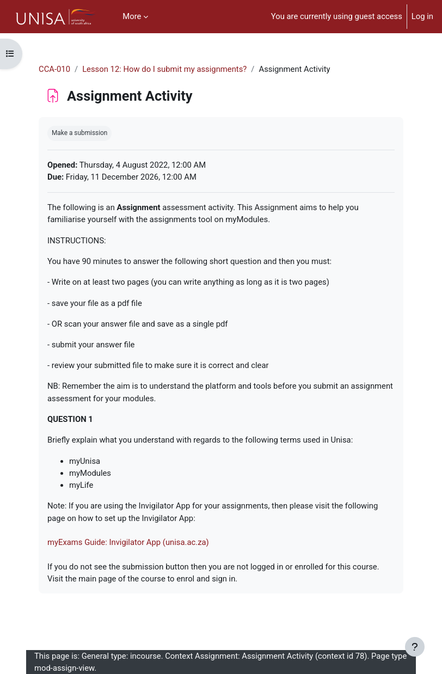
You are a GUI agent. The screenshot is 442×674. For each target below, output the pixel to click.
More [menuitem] (131, 16)
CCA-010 (54, 69)
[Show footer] (415, 647)
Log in (422, 16)
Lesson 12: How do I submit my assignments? (164, 69)
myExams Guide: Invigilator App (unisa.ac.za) (128, 542)
